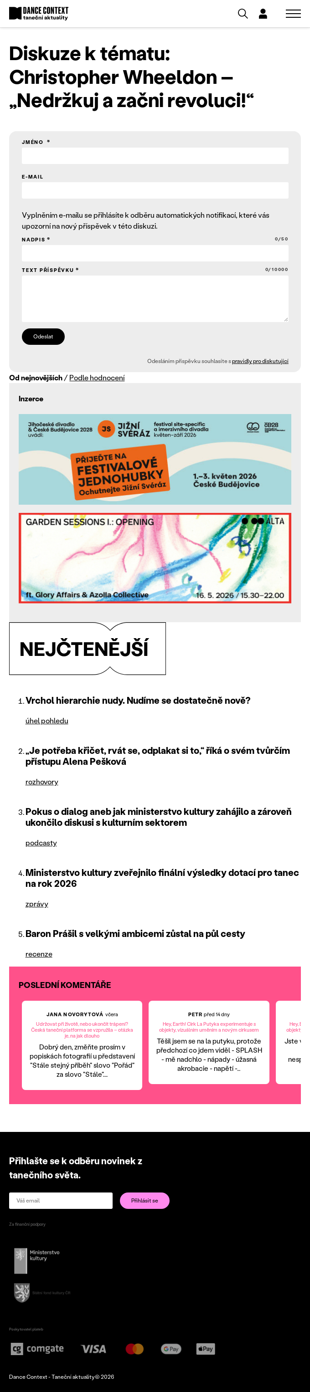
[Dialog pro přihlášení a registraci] (263, 13)
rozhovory (42, 781)
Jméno (34, 142)
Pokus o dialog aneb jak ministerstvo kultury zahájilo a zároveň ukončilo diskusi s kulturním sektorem (159, 816)
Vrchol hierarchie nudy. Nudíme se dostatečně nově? (138, 700)
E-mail (33, 177)
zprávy (37, 903)
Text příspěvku (155, 269)
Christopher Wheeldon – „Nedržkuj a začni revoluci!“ (131, 88)
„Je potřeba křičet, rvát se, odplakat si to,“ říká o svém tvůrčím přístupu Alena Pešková (158, 755)
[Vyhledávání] (243, 13)
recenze (39, 953)
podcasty (41, 842)
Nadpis (155, 239)
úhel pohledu (47, 720)
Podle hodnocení (96, 377)
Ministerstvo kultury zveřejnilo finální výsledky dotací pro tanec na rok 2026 (162, 877)
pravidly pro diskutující (260, 361)
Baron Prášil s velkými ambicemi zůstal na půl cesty (135, 933)
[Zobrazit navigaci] (293, 13)
